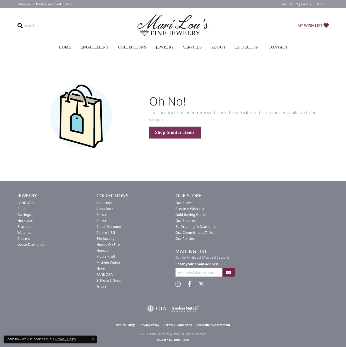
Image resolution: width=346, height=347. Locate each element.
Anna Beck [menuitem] (104, 208)
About (218, 47)
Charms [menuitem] (23, 238)
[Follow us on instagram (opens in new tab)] (178, 284)
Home (65, 47)
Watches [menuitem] (24, 232)
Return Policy (125, 325)
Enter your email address (197, 264)
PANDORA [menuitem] (25, 202)
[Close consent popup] (93, 339)
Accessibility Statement (213, 325)
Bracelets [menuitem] (24, 226)
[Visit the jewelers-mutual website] (185, 309)
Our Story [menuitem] (183, 202)
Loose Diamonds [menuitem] (31, 244)
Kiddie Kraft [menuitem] (105, 256)
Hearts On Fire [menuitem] (108, 244)
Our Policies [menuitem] (185, 238)
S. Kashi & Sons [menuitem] (108, 280)
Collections (132, 47)
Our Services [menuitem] (186, 220)
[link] (44, 4)
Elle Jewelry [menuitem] (105, 238)
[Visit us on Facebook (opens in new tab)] (189, 284)
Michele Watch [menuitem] (108, 262)
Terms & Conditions (178, 325)
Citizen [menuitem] (102, 220)
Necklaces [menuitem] (25, 220)
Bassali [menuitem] (102, 214)
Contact (278, 47)
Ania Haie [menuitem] (104, 202)
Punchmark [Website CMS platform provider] (182, 340)
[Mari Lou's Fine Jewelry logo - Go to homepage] (173, 25)
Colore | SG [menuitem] (105, 232)
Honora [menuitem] (102, 250)
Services (192, 47)
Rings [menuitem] (21, 208)
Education (247, 47)
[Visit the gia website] (156, 309)
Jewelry (165, 47)
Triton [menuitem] (101, 286)
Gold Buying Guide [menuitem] (191, 214)
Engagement (94, 47)
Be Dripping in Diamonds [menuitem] (196, 226)
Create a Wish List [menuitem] (190, 208)
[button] (322, 4)
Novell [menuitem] (101, 268)
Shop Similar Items (175, 132)
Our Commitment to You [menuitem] (196, 232)
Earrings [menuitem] (24, 214)
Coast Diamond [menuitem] (108, 226)
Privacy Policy (149, 325)
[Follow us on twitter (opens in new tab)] (201, 284)
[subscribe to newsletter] (228, 272)
